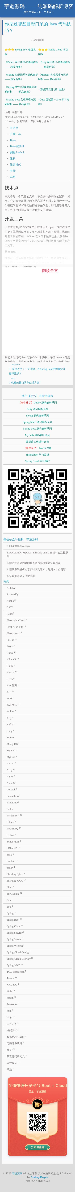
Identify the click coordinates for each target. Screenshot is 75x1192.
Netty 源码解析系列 (37, 409)
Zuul (10, 1010)
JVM (10, 698)
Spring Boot (14, 919)
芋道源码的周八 (17, 1056)
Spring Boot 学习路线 (37, 454)
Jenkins (11, 711)
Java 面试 (13, 704)
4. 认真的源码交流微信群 (21, 576)
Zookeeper (13, 1004)
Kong (10, 730)
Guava (11, 652)
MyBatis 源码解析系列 (37, 435)
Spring (11, 913)
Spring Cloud (15, 926)
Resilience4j (14, 815)
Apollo (11, 600)
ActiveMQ (13, 594)
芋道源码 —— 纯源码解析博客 (38, 6)
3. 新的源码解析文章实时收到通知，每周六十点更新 (36, 569)
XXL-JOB (13, 984)
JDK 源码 (13, 685)
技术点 (14, 127)
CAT (10, 607)
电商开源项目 (15, 1043)
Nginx (11, 776)
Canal (10, 613)
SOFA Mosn (14, 841)
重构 (13, 158)
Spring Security (16, 932)
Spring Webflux (16, 945)
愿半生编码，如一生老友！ (38, 12)
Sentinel (12, 860)
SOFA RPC (13, 847)
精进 (11, 1049)
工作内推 (13, 1023)
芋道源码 (17, 1173)
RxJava (11, 834)
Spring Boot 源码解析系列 (37, 428)
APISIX (12, 587)
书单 (10, 1017)
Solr (10, 900)
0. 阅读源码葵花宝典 (18, 546)
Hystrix (12, 672)
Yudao (11, 991)
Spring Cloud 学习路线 (37, 461)
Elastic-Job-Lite (16, 626)
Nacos (11, 763)
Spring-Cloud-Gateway (20, 958)
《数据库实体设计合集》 (52, 89)
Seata (10, 854)
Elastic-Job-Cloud (17, 620)
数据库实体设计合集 (37, 441)
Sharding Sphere (16, 874)
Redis (10, 808)
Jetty (10, 717)
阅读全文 (50, 270)
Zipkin (11, 997)
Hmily (11, 665)
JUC (10, 691)
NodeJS (11, 782)
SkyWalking (14, 893)
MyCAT (12, 756)
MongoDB (13, 743)
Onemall (12, 789)
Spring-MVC (15, 965)
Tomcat (12, 978)
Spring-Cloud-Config (18, 952)
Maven (11, 737)
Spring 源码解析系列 (37, 415)
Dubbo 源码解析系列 (37, 402)
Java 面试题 (37, 448)
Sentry (11, 867)
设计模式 (15, 164)
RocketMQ (14, 828)
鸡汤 (10, 1069)
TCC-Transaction (16, 971)
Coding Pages (39, 1177)
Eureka (12, 639)
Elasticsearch (14, 633)
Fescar (11, 646)
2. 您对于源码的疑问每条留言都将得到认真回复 (34, 563)
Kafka (11, 724)
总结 (13, 176)
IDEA (10, 678)
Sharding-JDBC (16, 880)
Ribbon (11, 821)
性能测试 (13, 1030)
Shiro (10, 887)
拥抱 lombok (17, 152)
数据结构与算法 (16, 1036)
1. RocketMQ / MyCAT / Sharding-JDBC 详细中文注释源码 (37, 554)
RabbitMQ (13, 802)
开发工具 (15, 134)
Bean (13, 140)
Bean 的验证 (17, 146)
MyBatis (12, 750)
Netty (11, 769)
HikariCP (13, 659)
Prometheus (13, 795)
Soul (10, 906)
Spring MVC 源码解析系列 (37, 422)
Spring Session (15, 939)
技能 (13, 170)
